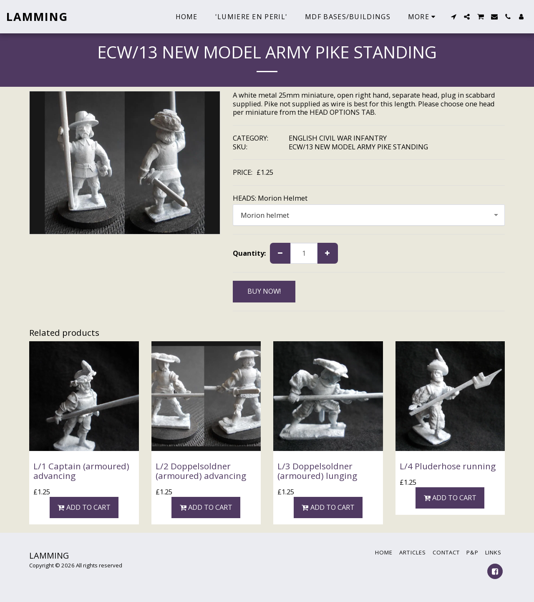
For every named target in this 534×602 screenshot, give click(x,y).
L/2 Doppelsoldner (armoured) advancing (201, 470)
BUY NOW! (264, 291)
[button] (453, 16)
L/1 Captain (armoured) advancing (81, 470)
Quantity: (249, 253)
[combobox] (369, 214)
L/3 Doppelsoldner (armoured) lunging (317, 470)
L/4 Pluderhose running (448, 466)
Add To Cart (84, 507)
